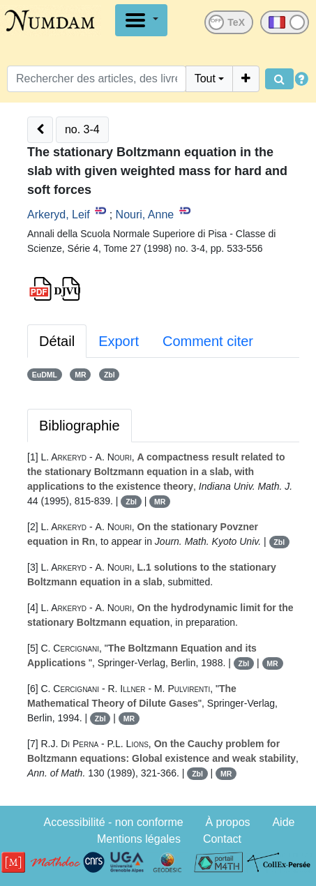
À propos (228, 822)
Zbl (109, 374)
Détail (57, 341)
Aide (283, 822)
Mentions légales (139, 839)
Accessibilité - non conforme (113, 822)
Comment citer (208, 341)
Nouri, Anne (145, 214)
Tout (205, 78)
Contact (222, 839)
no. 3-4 (82, 129)
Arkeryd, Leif (58, 214)
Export (118, 341)
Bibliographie (79, 425)
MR (80, 374)
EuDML (44, 374)
